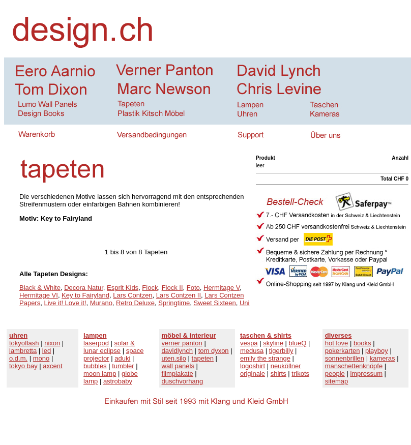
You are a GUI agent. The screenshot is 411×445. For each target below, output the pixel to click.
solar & (124, 343)
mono (41, 358)
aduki (122, 358)
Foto (193, 287)
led (46, 350)
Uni (245, 303)
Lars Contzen (132, 295)
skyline (273, 343)
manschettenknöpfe (354, 366)
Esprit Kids (122, 287)
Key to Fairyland (85, 295)
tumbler (123, 366)
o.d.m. (18, 358)
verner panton (182, 343)
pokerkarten (342, 350)
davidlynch (177, 350)
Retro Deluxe (135, 303)
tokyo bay (23, 366)
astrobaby (117, 381)
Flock (150, 287)
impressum (366, 373)
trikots (300, 373)
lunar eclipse (102, 350)
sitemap (336, 381)
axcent (52, 366)
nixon (52, 343)
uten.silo (174, 358)
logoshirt (252, 366)
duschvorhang (182, 381)
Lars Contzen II (178, 295)
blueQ (298, 343)
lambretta (23, 350)
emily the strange (265, 358)
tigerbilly (281, 350)
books (362, 343)
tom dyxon (213, 350)
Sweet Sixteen (215, 303)
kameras (382, 358)
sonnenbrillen (344, 358)
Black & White (40, 287)
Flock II (172, 287)
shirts (278, 373)
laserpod (96, 343)
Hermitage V (221, 287)
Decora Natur (83, 287)
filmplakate (177, 373)
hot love (336, 343)
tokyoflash (24, 343)
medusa (251, 350)
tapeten (203, 358)
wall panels (178, 366)
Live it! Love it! (65, 303)
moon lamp (99, 373)
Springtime (174, 303)
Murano (101, 303)
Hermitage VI (38, 295)
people (335, 373)
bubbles (95, 366)
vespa (249, 343)
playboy (376, 350)
